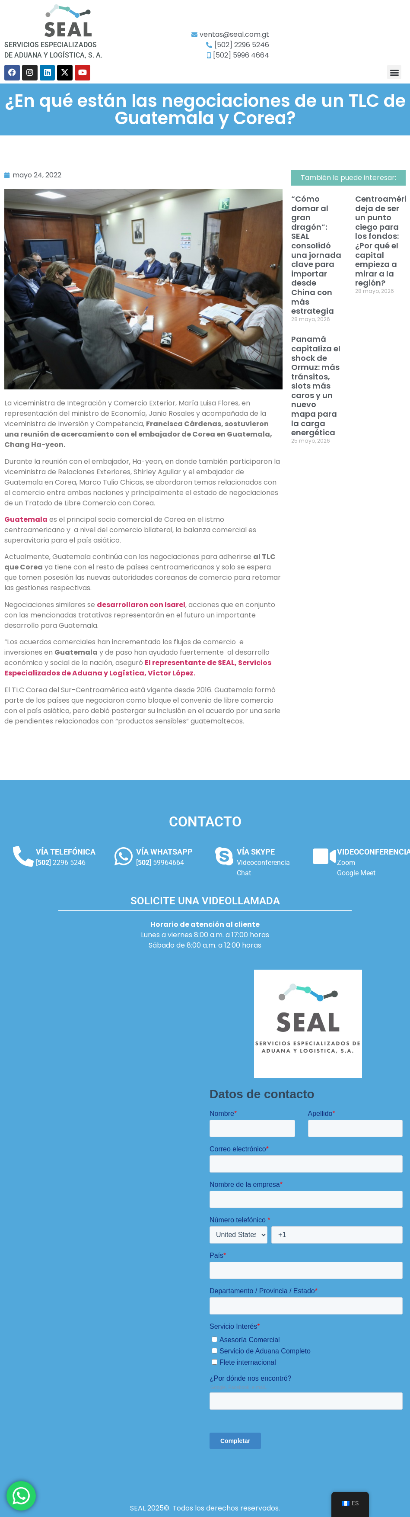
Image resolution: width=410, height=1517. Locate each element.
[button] (394, 72)
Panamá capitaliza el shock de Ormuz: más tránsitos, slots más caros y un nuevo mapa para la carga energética (315, 386)
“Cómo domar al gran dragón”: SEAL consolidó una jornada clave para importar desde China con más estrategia (316, 254)
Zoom (346, 862)
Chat (244, 873)
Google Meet (356, 873)
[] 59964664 (160, 862)
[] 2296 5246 (61, 862)
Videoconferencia (263, 862)
